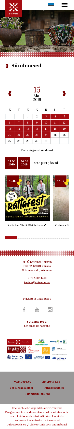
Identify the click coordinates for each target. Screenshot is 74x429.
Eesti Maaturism (21, 387)
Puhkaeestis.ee (53, 387)
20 (9, 135)
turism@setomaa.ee (37, 282)
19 (64, 128)
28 (18, 141)
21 (19, 135)
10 (46, 122)
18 (55, 128)
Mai (37, 95)
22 (27, 135)
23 (37, 135)
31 (46, 141)
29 (27, 141)
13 (9, 128)
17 (46, 128)
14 (18, 128)
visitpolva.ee (50, 381)
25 (55, 135)
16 (37, 128)
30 (36, 141)
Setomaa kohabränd (37, 326)
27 (9, 141)
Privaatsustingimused (37, 298)
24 (46, 135)
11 (55, 122)
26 (64, 135)
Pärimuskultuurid (37, 394)
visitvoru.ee (22, 381)
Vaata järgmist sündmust (37, 150)
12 (64, 122)
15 (27, 128)
